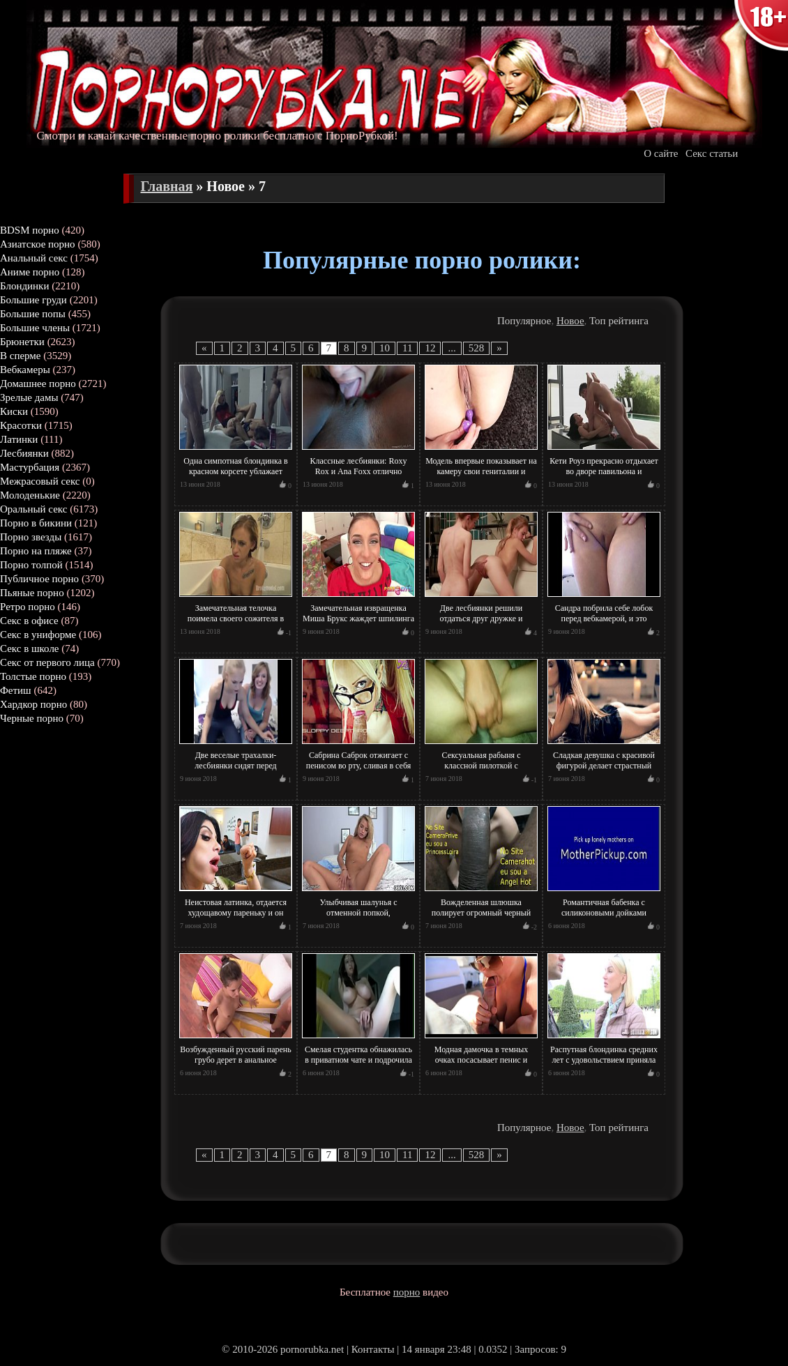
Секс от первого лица (47, 662)
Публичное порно (39, 578)
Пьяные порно (32, 592)
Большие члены (35, 327)
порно (406, 1292)
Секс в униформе (38, 634)
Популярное (524, 320)
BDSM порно (29, 230)
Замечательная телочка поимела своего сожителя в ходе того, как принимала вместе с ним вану (236, 623)
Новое (570, 320)
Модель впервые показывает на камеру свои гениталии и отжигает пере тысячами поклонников (481, 476)
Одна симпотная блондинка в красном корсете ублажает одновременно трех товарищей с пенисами (236, 476)
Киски (14, 411)
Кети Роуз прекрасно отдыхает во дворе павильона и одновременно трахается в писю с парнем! (604, 476)
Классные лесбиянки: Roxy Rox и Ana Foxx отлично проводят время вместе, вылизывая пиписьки (358, 476)
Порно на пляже (36, 550)
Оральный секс (33, 509)
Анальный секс (34, 258)
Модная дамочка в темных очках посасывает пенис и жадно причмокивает (481, 1060)
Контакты (373, 1349)
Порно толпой (31, 564)
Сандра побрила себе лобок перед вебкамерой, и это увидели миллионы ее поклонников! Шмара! (604, 623)
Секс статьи (711, 153)
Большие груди (33, 299)
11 (407, 348)
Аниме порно (29, 272)
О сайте (661, 153)
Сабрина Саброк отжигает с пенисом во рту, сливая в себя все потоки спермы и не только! (358, 770)
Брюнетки (22, 341)
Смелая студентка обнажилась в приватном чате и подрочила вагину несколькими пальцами (358, 1060)
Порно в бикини (36, 523)
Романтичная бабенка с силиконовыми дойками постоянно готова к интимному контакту (604, 918)
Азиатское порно (37, 244)
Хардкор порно (33, 704)
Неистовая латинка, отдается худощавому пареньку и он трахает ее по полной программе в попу (236, 918)
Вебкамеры (25, 369)
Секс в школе (29, 648)
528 (477, 348)
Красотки (21, 425)
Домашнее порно (38, 383)
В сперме (20, 355)
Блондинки (24, 285)
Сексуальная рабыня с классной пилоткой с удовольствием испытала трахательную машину (481, 770)
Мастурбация (29, 467)
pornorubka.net (312, 1349)
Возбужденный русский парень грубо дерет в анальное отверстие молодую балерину (235, 1060)
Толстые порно (33, 676)
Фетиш (15, 690)
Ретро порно (27, 606)
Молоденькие (30, 495)
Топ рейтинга (619, 320)
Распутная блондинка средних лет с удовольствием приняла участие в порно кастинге (604, 1060)
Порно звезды (30, 536)
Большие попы (33, 313)
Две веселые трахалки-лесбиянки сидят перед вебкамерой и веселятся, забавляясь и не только (236, 770)
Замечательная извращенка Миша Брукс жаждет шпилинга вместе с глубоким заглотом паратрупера (358, 623)
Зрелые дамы (29, 397)
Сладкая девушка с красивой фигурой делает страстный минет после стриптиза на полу (604, 765)
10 (384, 348)
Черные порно (31, 718)
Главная (167, 186)
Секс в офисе (29, 620)
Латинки (19, 439)
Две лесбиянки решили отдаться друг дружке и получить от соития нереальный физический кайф (480, 623)
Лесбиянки (24, 453)
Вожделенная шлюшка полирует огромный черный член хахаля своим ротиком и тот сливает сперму (481, 918)
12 (430, 348)
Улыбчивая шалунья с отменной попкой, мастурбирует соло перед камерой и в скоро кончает (359, 918)
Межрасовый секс (40, 481)
